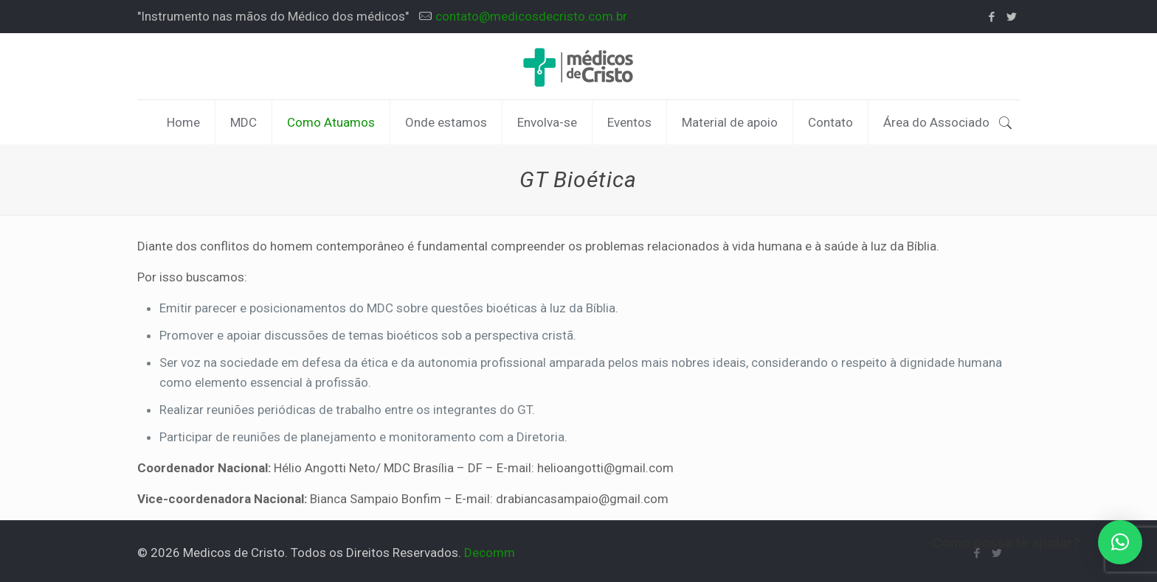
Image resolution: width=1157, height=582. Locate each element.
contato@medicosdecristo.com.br (531, 16)
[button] (1120, 542)
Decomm (489, 552)
